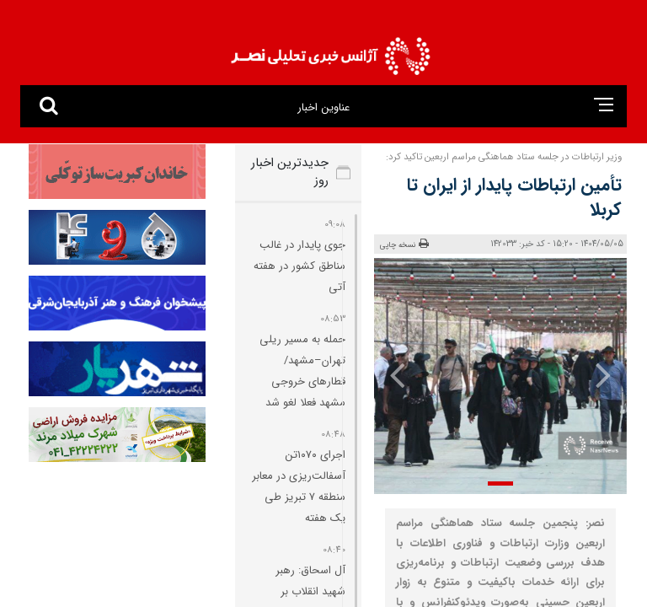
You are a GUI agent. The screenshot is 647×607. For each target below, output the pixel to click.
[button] (500, 483)
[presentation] (602, 374)
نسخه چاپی (404, 244)
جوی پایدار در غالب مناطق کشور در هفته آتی (299, 266)
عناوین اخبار (323, 107)
